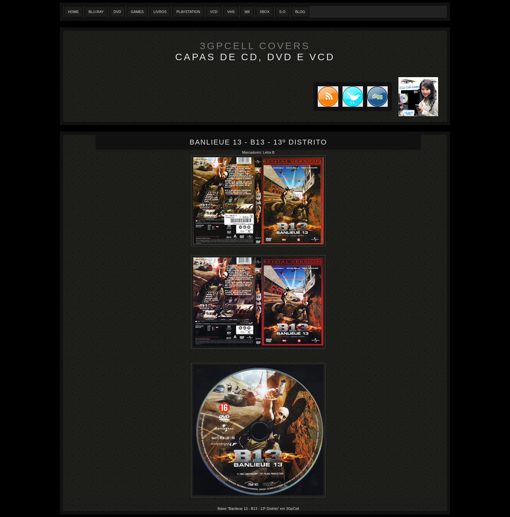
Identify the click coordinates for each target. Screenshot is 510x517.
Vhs (231, 12)
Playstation (188, 12)
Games (137, 12)
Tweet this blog (350, 96)
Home (73, 12)
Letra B (268, 152)
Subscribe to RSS (326, 96)
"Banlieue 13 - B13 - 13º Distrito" (253, 508)
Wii (247, 12)
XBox (265, 12)
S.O (282, 12)
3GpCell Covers (255, 45)
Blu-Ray (96, 12)
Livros (160, 12)
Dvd (117, 12)
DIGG (377, 96)
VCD (214, 12)
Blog (300, 12)
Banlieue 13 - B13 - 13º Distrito (258, 142)
